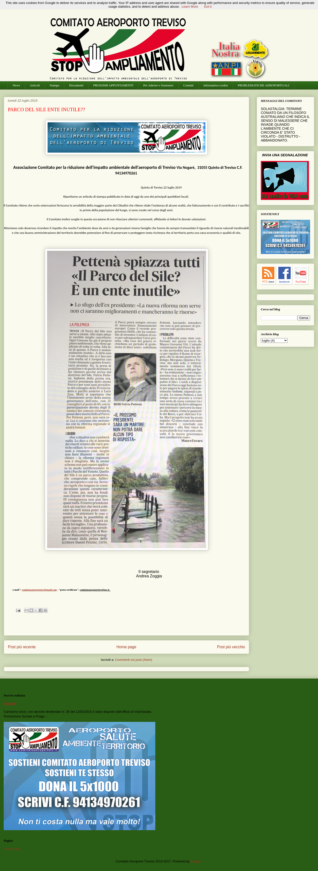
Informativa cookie (215, 85)
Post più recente (22, 647)
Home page (126, 647)
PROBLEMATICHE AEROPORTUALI (263, 85)
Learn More (190, 6)
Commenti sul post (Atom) (133, 660)
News (16, 85)
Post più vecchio (231, 647)
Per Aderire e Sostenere (158, 85)
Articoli (35, 85)
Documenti (76, 85)
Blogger (196, 861)
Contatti (188, 85)
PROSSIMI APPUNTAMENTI (113, 85)
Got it (208, 6)
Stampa (54, 85)
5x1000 (10, 704)
